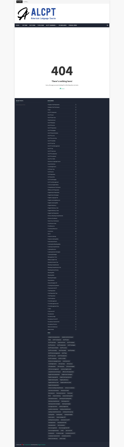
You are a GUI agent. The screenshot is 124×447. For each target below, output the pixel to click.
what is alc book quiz (62, 326)
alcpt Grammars (62, 120)
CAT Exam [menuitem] (24, 25)
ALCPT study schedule (62, 133)
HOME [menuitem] (17, 25)
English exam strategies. (62, 195)
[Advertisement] (62, 42)
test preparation (62, 290)
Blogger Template (41, 444)
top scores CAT (62, 311)
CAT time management (62, 182)
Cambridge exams (62, 166)
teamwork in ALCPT (62, 288)
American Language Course (62, 161)
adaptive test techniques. (62, 107)
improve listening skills (62, 239)
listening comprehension (62, 246)
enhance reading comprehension (62, 215)
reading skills (62, 272)
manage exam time (62, 257)
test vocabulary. (62, 298)
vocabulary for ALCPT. (62, 319)
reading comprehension (62, 264)
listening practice (62, 249)
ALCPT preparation (62, 128)
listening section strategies (62, 252)
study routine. (62, 280)
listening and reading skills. (62, 244)
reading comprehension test (62, 267)
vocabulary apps (62, 316)
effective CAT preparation (62, 190)
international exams (62, 241)
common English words (62, 184)
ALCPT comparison (62, 112)
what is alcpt (62, 329)
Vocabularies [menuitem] (62, 25)
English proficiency (62, 205)
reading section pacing (62, 270)
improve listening (62, 236)
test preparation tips (62, 293)
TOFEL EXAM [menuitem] (40, 25)
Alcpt (62, 109)
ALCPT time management (62, 146)
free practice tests (62, 223)
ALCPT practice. (62, 125)
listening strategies (62, 254)
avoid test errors (62, 164)
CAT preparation (62, 174)
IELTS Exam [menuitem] (32, 25)
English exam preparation (62, 192)
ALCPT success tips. (62, 138)
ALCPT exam (62, 115)
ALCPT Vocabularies (62, 153)
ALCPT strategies (62, 130)
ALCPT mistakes (62, 122)
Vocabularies (62, 314)
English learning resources (62, 200)
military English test (62, 259)
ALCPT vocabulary (62, 156)
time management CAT (62, 303)
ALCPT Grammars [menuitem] (50, 25)
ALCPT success (62, 135)
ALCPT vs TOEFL (62, 159)
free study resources (62, 228)
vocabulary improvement (62, 321)
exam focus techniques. (62, 221)
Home (62, 88)
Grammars (62, 231)
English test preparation (62, 213)
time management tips (62, 306)
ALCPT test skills (62, 140)
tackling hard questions (62, 285)
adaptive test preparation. (62, 104)
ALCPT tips (62, 148)
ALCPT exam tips (62, 117)
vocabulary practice (62, 324)
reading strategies (62, 277)
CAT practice (62, 171)
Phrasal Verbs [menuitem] (73, 25)
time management (62, 301)
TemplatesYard (27, 444)
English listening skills (62, 202)
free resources (62, 226)
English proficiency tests (62, 210)
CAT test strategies (62, 179)
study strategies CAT (62, 283)
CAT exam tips (62, 169)
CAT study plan (62, 177)
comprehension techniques (62, 187)
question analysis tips (62, 262)
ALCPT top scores (62, 151)
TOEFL (62, 308)
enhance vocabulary (62, 218)
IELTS (62, 233)
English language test (62, 197)
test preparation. (62, 295)
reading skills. (62, 275)
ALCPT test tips (62, 143)
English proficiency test (62, 208)
